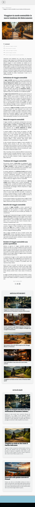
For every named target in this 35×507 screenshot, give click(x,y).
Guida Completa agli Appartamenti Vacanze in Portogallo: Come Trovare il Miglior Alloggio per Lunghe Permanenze (17, 328)
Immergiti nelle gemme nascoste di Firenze (17, 478)
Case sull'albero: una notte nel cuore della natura (15, 362)
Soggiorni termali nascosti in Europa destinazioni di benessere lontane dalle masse (17, 310)
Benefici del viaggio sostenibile (10, 52)
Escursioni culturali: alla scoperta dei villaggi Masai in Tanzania (17, 345)
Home (3, 8)
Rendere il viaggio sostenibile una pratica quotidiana (14, 54)
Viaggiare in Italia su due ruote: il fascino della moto (17, 380)
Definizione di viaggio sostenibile (11, 46)
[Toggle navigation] (3, 2)
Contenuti (7, 44)
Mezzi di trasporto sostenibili (10, 48)
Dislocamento (8, 8)
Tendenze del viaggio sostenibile (11, 50)
